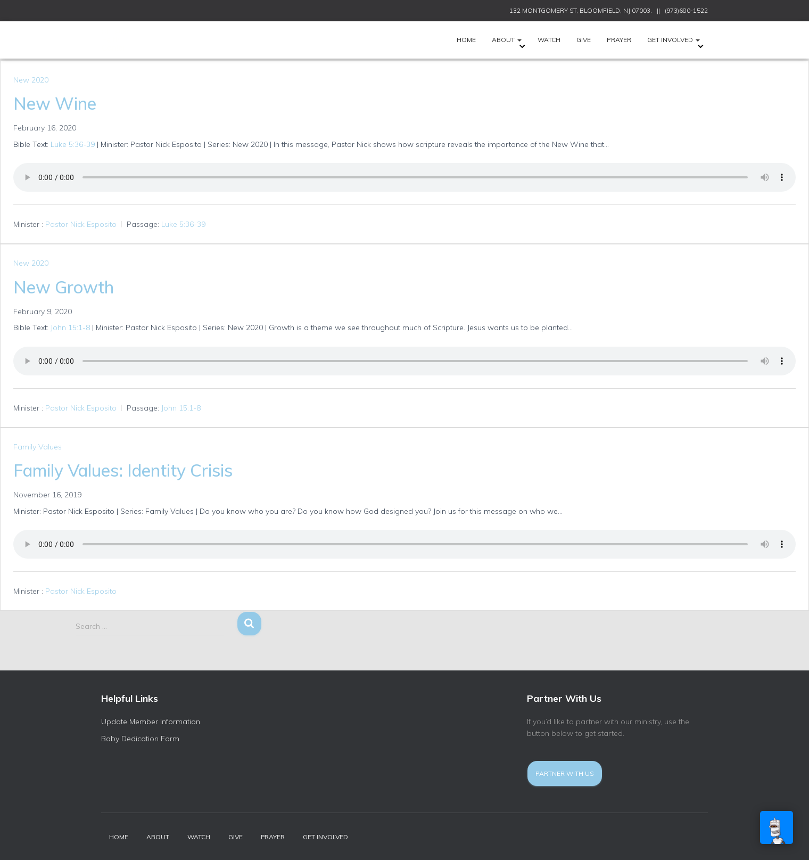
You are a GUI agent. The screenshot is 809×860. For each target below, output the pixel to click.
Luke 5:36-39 (73, 144)
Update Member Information (150, 721)
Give (583, 40)
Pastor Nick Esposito (81, 224)
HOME (466, 40)
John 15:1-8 (70, 327)
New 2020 (30, 80)
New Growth (63, 287)
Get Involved (673, 40)
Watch (549, 40)
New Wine (54, 103)
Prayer (619, 40)
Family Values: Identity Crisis (123, 470)
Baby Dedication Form (140, 738)
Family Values (37, 447)
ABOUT (507, 40)
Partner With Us (564, 773)
